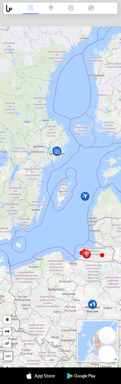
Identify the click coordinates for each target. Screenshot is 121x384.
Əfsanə (91, 8)
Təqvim (71, 8)
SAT (8, 356)
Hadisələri (31, 8)
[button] (102, 255)
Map (50, 8)
